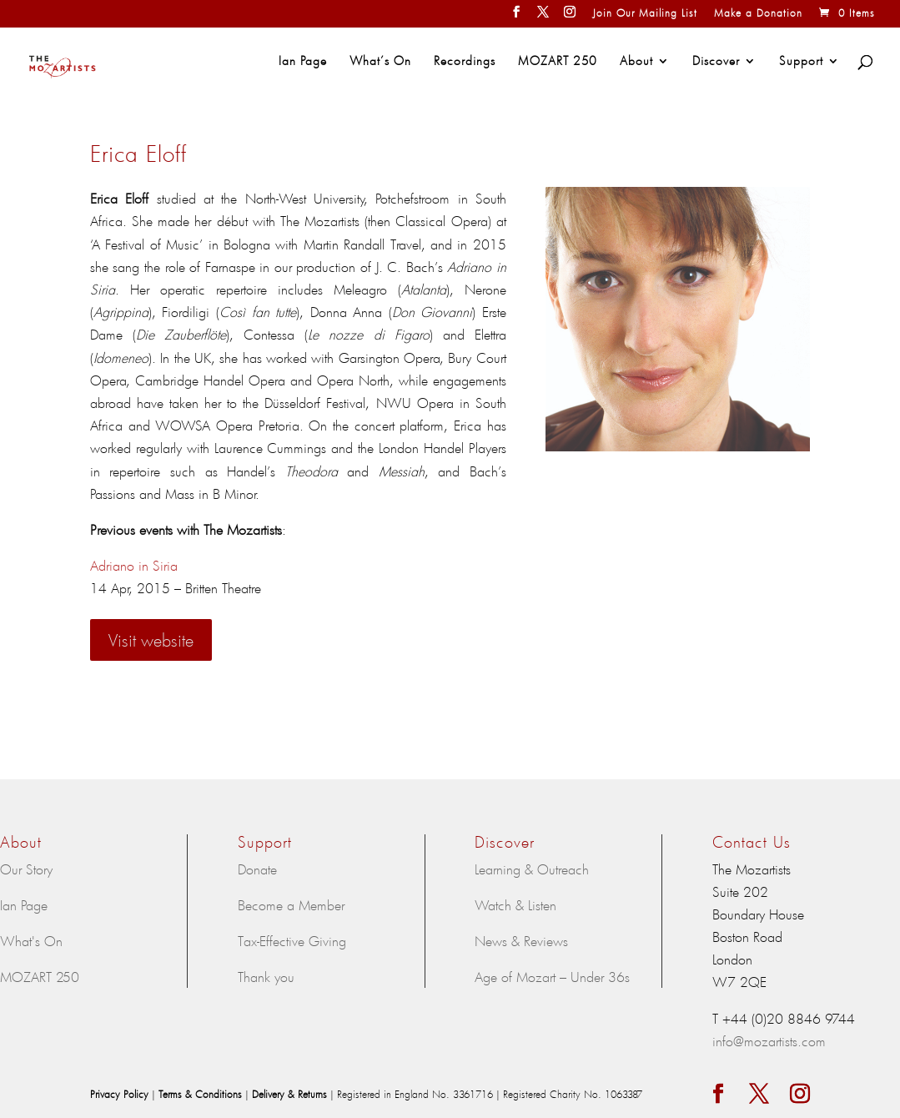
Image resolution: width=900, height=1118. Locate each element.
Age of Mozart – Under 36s (552, 976)
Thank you (266, 976)
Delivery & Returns (291, 1093)
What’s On (380, 61)
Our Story (26, 868)
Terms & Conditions (201, 1093)
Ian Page (303, 61)
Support (801, 61)
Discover (716, 61)
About (636, 61)
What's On (31, 940)
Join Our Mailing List (645, 13)
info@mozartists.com (769, 1040)
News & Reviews (521, 940)
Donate (257, 868)
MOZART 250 (557, 61)
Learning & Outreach (532, 868)
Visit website (151, 640)
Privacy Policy (121, 1093)
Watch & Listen (515, 904)
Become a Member (291, 904)
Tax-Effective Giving (292, 940)
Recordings (464, 61)
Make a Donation (758, 13)
